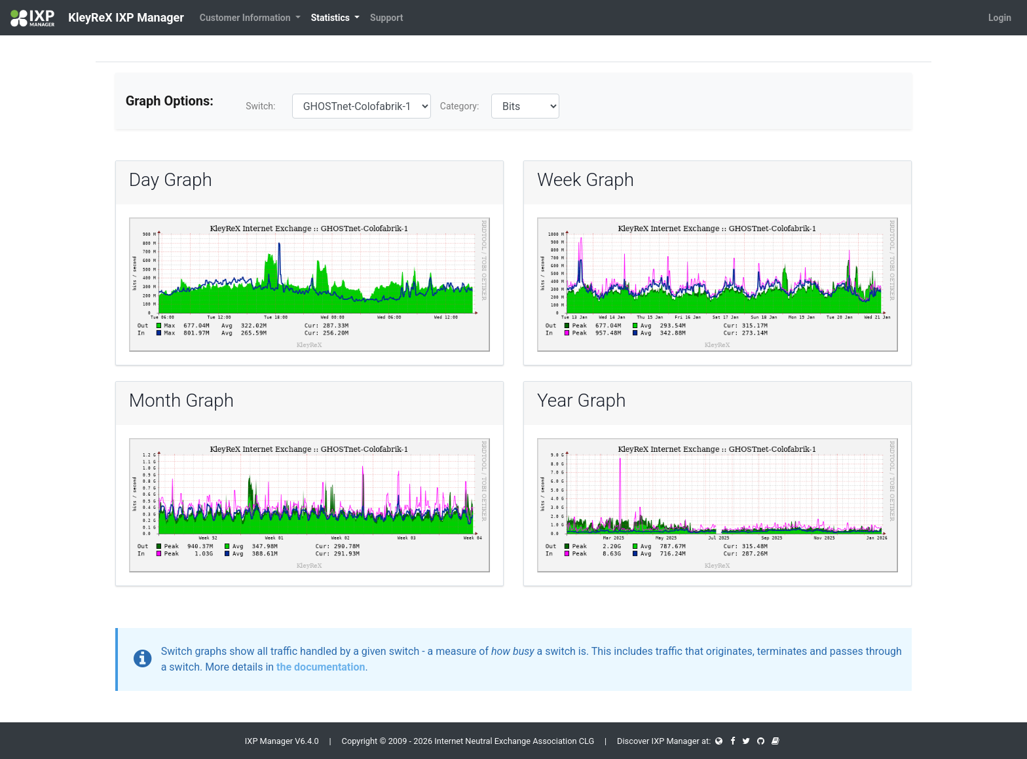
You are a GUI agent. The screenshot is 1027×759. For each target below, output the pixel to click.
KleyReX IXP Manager (97, 18)
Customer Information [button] (246, 17)
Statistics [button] (331, 17)
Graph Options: (170, 101)
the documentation (320, 667)
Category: (459, 106)
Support (386, 17)
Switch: (260, 106)
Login (999, 17)
